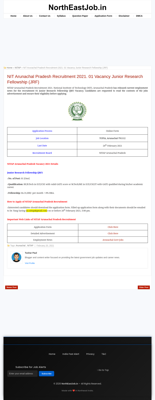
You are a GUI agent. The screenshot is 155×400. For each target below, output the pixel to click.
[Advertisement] (77, 43)
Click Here (113, 227)
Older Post (143, 287)
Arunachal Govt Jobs (113, 239)
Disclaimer (124, 16)
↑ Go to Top (103, 370)
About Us (27, 16)
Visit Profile (30, 263)
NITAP (18, 67)
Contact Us (44, 16)
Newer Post (11, 287)
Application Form (103, 16)
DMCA (139, 16)
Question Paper (80, 16)
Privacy (90, 354)
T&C (104, 354)
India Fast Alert (70, 354)
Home (13, 16)
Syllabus (61, 16)
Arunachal (21, 245)
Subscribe (46, 373)
